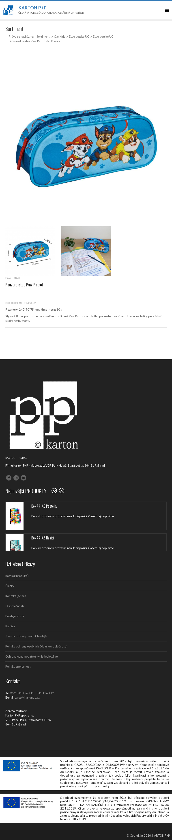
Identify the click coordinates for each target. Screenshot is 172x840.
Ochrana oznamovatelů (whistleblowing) (31, 656)
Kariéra (10, 626)
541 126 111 (25, 693)
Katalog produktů (16, 576)
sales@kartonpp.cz (27, 697)
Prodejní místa (14, 616)
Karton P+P (32, 7)
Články (9, 586)
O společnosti (14, 606)
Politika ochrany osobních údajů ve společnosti (36, 646)
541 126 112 (45, 693)
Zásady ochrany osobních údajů (26, 636)
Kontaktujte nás (15, 596)
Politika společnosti (18, 666)
